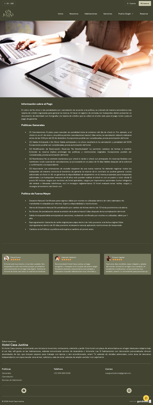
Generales (6, 373)
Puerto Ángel (126, 13)
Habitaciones (91, 13)
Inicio (60, 13)
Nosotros (74, 13)
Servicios (107, 13)
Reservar (144, 13)
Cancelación (7, 376)
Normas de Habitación (12, 380)
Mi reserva (145, 3)
